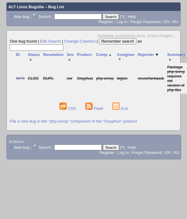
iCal (120, 108)
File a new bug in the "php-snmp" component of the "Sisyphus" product (73, 121)
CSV (68, 108)
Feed (94, 108)
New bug (21, 16)
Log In (121, 21)
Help (132, 16)
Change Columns (80, 41)
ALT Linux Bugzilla (26, 7)
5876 (20, 78)
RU (175, 21)
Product (84, 54)
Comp (104, 54)
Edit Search (50, 41)
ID (18, 54)
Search (44, 16)
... (175, 35)
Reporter (148, 54)
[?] (122, 16)
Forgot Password (146, 21)
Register (105, 21)
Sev (70, 56)
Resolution (53, 54)
